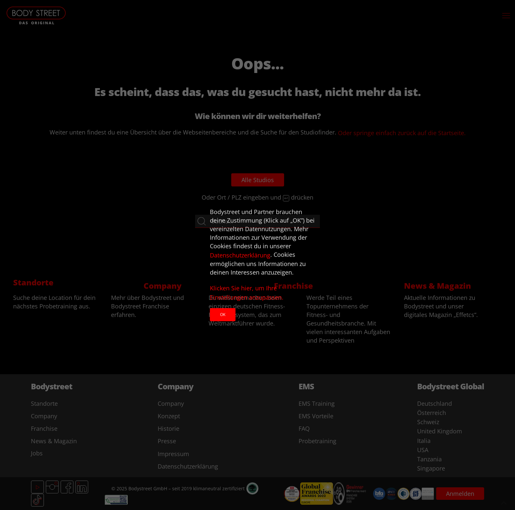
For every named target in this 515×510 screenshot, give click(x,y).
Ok (222, 314)
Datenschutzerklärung (240, 255)
